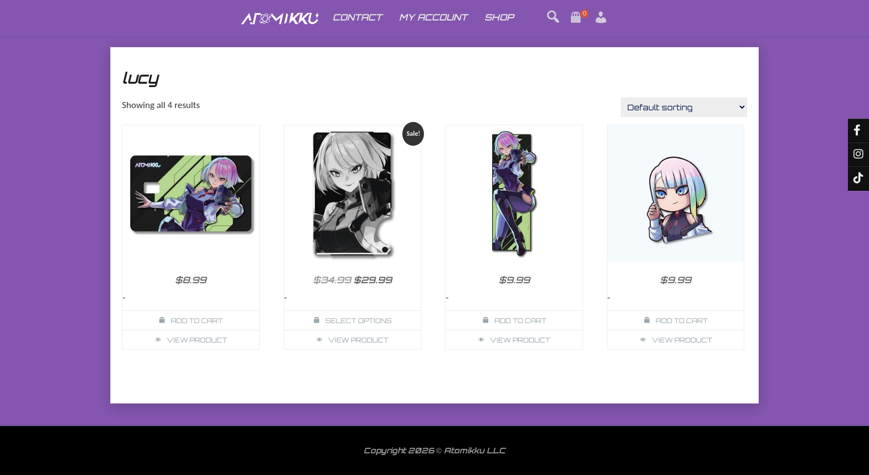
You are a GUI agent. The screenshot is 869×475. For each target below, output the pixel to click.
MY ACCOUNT (433, 17)
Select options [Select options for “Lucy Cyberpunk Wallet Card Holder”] (358, 320)
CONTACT (357, 17)
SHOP (499, 17)
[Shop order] (684, 107)
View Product (197, 340)
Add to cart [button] (197, 320)
